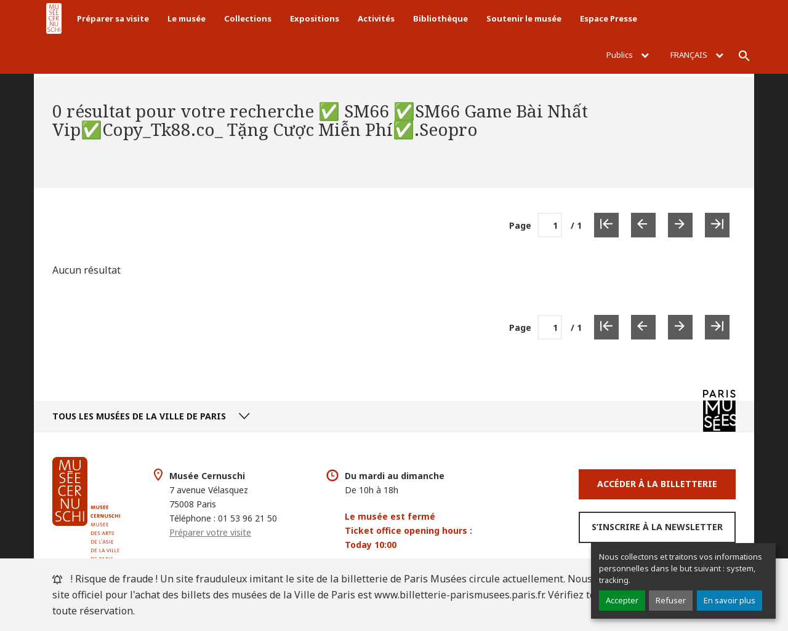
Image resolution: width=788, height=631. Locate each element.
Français (696, 54)
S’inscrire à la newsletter (657, 527)
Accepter (622, 600)
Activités (376, 18)
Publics (627, 54)
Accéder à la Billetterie (657, 484)
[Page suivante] (680, 225)
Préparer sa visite (113, 18)
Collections (247, 18)
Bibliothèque (440, 18)
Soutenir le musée (523, 18)
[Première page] (606, 225)
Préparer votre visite (210, 532)
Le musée (186, 18)
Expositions (314, 18)
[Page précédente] (643, 225)
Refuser (671, 600)
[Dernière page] (717, 225)
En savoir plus (729, 600)
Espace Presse (608, 18)
